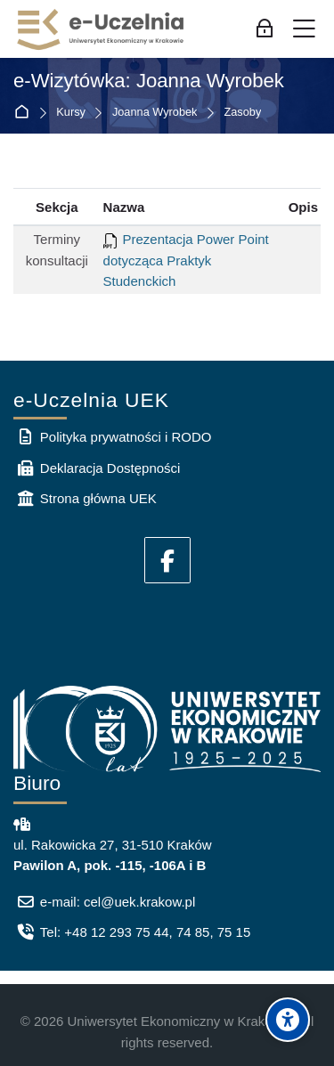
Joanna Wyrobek (155, 112)
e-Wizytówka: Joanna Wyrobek (148, 81)
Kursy (71, 112)
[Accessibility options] (287, 1019)
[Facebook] (167, 560)
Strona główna (25, 112)
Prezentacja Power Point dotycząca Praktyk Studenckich (186, 260)
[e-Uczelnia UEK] (101, 29)
